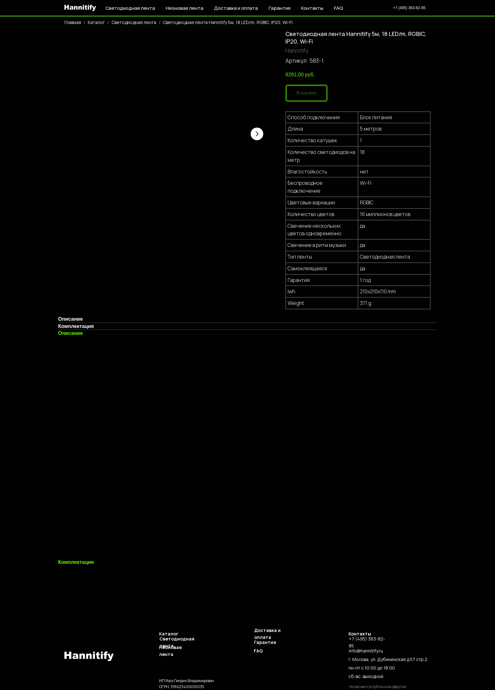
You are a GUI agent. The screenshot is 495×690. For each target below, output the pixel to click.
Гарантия (279, 8)
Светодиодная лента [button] (130, 8)
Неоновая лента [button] (184, 8)
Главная (72, 22)
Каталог (96, 22)
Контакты (312, 8)
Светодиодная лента (133, 22)
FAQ (338, 8)
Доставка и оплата (236, 8)
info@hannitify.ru (366, 651)
